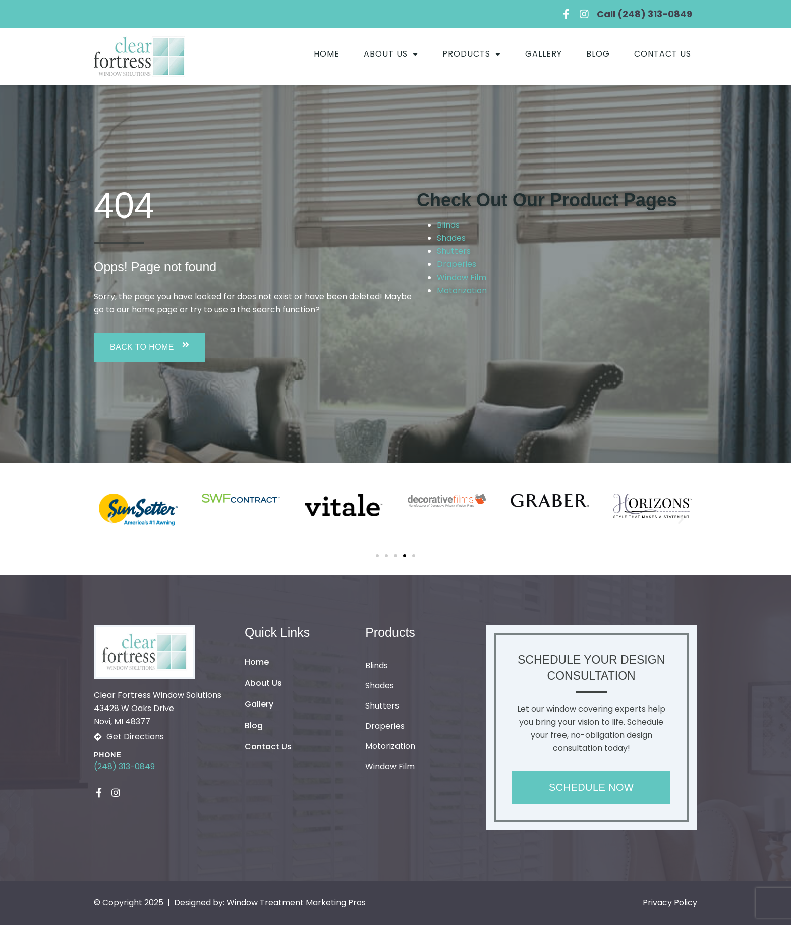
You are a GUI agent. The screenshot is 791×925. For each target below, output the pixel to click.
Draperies (456, 264)
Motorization (462, 290)
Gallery (543, 54)
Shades (451, 238)
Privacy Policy (670, 902)
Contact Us (662, 54)
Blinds (448, 225)
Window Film (461, 277)
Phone (108, 755)
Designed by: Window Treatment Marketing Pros (270, 902)
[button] (149, 347)
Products (471, 54)
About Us (391, 54)
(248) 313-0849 (124, 766)
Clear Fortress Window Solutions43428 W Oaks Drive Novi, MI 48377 (157, 708)
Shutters (454, 251)
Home (327, 54)
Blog (598, 54)
